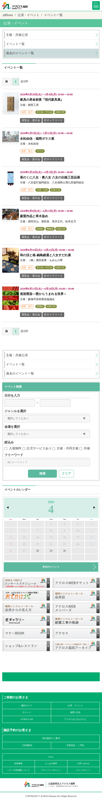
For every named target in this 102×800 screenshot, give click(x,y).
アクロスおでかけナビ (75, 719)
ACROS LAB (26, 719)
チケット (26, 712)
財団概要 (18, 763)
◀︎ (7, 507)
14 (37, 537)
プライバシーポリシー (51, 770)
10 (78, 530)
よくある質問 (51, 763)
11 (91, 530)
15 (51, 537)
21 (37, 544)
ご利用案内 (26, 745)
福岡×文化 (75, 712)
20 (24, 544)
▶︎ (94, 507)
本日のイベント (51, 566)
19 (10, 544)
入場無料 (12, 448)
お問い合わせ (83, 763)
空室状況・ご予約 (75, 745)
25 (91, 544)
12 (10, 537)
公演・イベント (75, 705)
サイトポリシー (83, 770)
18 (91, 537)
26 (10, 550)
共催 (84, 448)
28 (37, 550)
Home (9, 15)
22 (51, 544)
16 (64, 537)
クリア (66, 473)
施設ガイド (26, 705)
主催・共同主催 (65, 448)
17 (78, 537)
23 (64, 544)
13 (24, 537)
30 (64, 550)
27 (24, 550)
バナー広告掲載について (19, 770)
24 (78, 544)
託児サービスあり (37, 448)
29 (51, 550)
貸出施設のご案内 (51, 738)
